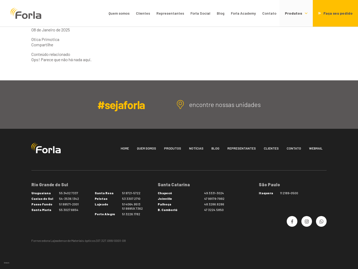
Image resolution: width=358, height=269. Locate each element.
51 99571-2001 (69, 204)
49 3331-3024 (214, 193)
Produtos (172, 148)
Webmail (316, 148)
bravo (6, 263)
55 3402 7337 (68, 193)
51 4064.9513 (131, 204)
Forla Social (200, 13)
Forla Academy (243, 13)
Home (125, 148)
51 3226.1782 (131, 214)
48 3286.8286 (214, 204)
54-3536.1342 (69, 198)
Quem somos (119, 13)
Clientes (143, 13)
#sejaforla (121, 104)
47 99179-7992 (214, 198)
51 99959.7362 (132, 208)
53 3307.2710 (131, 198)
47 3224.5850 (214, 210)
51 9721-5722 (131, 193)
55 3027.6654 (68, 210)
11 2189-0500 (289, 193)
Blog (220, 13)
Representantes (170, 13)
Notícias (196, 148)
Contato (269, 13)
